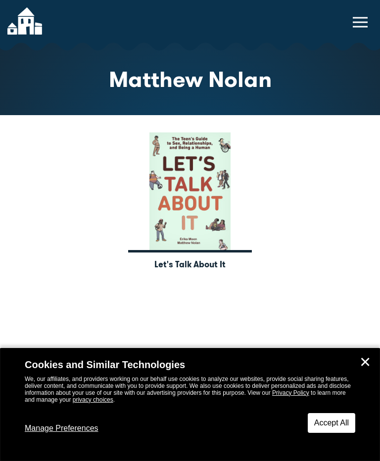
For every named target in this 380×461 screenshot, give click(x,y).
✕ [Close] (365, 362)
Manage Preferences (61, 428)
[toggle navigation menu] (360, 22)
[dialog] (190, 404)
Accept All (331, 423)
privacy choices (93, 399)
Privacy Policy (290, 392)
